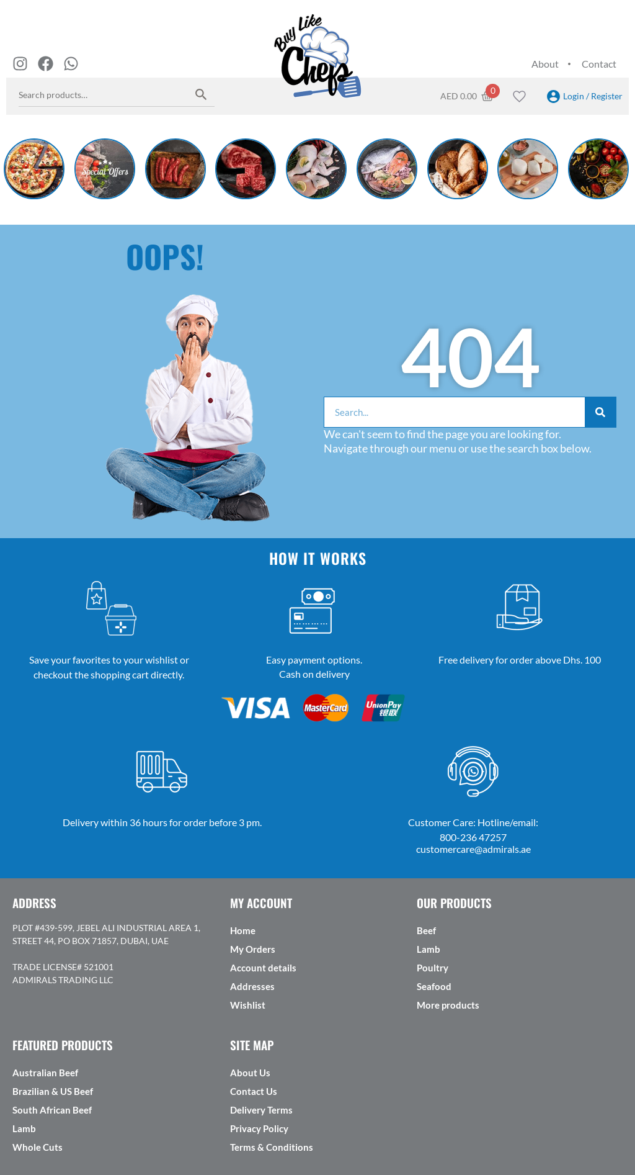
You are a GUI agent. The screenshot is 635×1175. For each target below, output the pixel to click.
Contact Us (253, 1091)
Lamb (428, 949)
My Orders (252, 949)
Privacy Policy (259, 1128)
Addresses (252, 986)
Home (242, 930)
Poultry (432, 967)
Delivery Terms (261, 1109)
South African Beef (52, 1109)
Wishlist (247, 1005)
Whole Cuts (37, 1147)
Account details (263, 967)
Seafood (434, 986)
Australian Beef (45, 1072)
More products (448, 1005)
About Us (250, 1072)
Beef (426, 930)
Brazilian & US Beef (52, 1091)
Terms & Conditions (271, 1147)
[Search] (600, 412)
